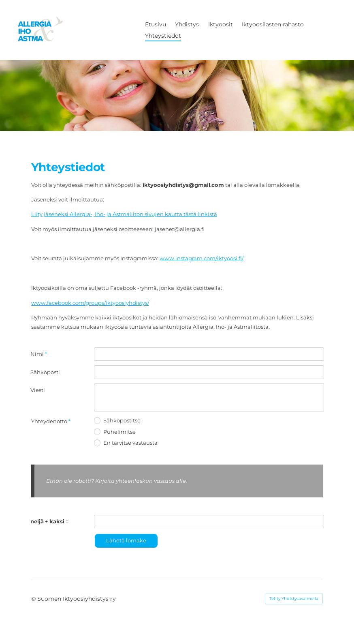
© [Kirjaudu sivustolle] (34, 598)
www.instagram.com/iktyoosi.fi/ (201, 258)
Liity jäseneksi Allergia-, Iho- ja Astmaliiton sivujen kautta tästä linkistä (124, 214)
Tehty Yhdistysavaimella (293, 598)
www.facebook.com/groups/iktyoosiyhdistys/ (90, 303)
